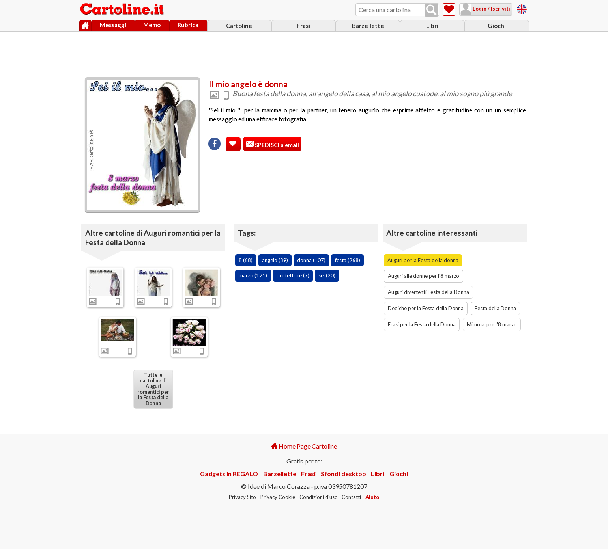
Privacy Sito (242, 497)
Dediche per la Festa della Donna (426, 308)
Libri (432, 25)
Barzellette (368, 25)
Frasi (303, 25)
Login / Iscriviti (490, 9)
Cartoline (239, 25)
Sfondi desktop (343, 473)
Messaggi (113, 24)
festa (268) (347, 260)
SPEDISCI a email (276, 144)
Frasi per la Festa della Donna (422, 324)
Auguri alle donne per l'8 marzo (423, 276)
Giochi (497, 25)
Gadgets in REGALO (229, 473)
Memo (152, 24)
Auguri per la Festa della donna (422, 260)
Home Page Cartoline (304, 446)
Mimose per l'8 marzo (492, 324)
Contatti (351, 497)
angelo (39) (275, 260)
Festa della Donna (495, 308)
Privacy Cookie (277, 497)
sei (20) (326, 275)
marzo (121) (253, 275)
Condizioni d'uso (318, 497)
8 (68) (246, 260)
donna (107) (311, 260)
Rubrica (188, 24)
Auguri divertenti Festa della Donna (428, 292)
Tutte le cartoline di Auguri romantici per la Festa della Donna (153, 389)
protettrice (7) (293, 275)
